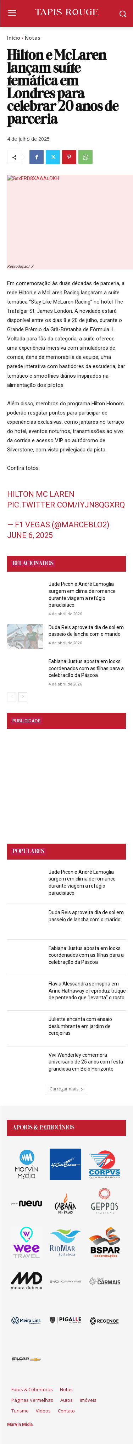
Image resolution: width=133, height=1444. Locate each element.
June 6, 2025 (30, 535)
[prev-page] (11, 696)
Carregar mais (66, 1089)
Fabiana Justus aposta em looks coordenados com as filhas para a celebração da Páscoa (86, 668)
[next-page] (22, 696)
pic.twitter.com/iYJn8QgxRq (66, 504)
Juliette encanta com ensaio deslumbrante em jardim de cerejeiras (80, 1026)
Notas (32, 37)
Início (13, 37)
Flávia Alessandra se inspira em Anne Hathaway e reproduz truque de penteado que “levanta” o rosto (87, 990)
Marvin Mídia (20, 1424)
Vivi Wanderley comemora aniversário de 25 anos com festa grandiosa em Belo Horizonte (86, 1062)
